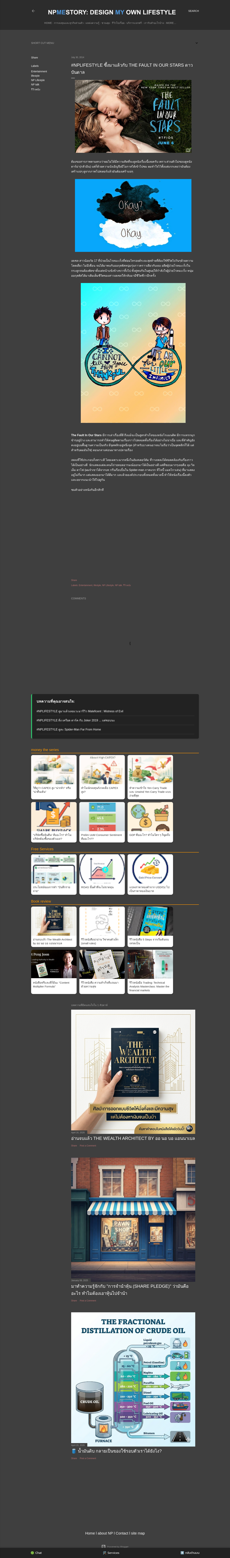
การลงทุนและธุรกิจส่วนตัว (69, 22)
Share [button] (34, 57)
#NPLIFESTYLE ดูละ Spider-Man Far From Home (69, 729)
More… (171, 22)
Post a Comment (88, 1145)
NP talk (35, 84)
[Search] (193, 11)
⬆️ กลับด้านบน (190, 1553)
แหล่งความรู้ (92, 22)
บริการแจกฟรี (134, 22)
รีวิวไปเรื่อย (118, 22)
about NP (105, 1533)
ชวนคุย (106, 22)
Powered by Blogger (115, 1547)
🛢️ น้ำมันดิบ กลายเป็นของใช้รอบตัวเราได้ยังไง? (116, 1451)
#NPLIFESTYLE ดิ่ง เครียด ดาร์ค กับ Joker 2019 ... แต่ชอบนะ (76, 720)
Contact (122, 1533)
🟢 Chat (36, 1553)
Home (48, 22)
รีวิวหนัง (35, 89)
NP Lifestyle (38, 80)
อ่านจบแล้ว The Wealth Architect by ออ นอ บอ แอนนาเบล (133, 1138)
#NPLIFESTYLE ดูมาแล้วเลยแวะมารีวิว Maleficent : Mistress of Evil (80, 711)
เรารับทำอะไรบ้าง (154, 22)
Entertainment (39, 71)
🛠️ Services (111, 1553)
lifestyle (35, 75)
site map (138, 1533)
